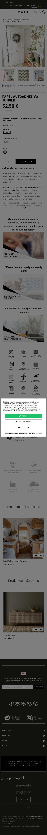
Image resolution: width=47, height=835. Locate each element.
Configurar (23, 427)
